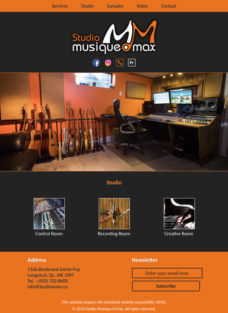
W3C (161, 302)
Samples (115, 6)
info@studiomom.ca (47, 287)
